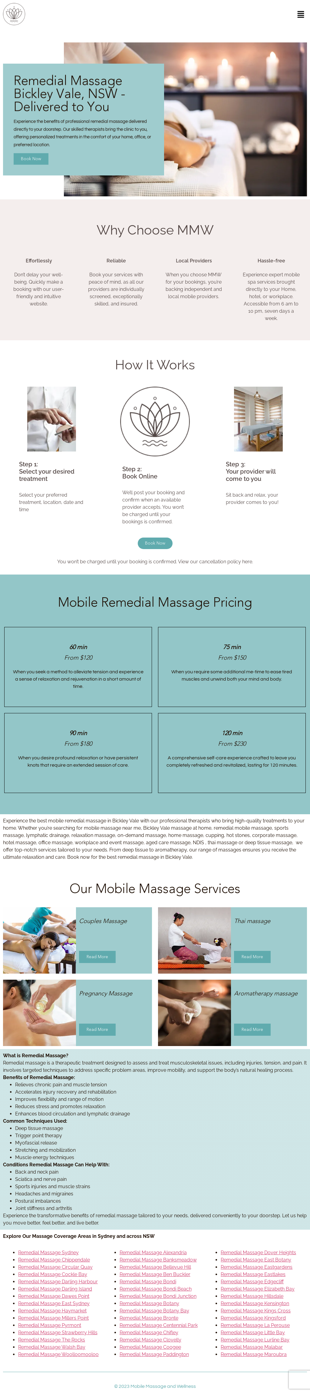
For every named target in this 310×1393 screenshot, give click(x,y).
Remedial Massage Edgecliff (252, 1282)
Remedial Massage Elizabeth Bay (258, 1289)
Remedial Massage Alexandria (153, 1252)
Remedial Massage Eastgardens (256, 1267)
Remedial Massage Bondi (148, 1282)
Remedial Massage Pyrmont (49, 1325)
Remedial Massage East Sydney (54, 1303)
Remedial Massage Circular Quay (55, 1267)
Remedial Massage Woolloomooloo (58, 1354)
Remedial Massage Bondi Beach (156, 1289)
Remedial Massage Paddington (154, 1354)
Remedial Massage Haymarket (52, 1311)
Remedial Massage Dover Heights (258, 1252)
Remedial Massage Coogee (150, 1347)
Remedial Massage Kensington (255, 1303)
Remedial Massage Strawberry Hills (57, 1332)
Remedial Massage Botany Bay (154, 1311)
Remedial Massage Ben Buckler (155, 1274)
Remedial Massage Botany (149, 1303)
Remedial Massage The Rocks (51, 1340)
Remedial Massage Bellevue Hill (155, 1267)
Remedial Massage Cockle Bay (52, 1274)
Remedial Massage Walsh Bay (51, 1347)
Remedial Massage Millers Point (53, 1318)
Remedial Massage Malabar (252, 1347)
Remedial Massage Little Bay (253, 1332)
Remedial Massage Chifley (149, 1332)
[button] (301, 15)
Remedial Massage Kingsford (253, 1318)
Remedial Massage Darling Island (55, 1289)
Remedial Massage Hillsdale (252, 1296)
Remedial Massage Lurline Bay (255, 1340)
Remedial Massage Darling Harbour (58, 1282)
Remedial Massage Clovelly (150, 1340)
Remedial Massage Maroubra (254, 1354)
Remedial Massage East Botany (256, 1260)
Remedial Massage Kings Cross (256, 1311)
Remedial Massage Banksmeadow (158, 1260)
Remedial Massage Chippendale (54, 1260)
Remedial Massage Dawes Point (53, 1296)
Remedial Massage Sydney (48, 1252)
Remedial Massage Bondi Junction (158, 1296)
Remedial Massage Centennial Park (159, 1325)
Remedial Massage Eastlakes (253, 1274)
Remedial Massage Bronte (149, 1318)
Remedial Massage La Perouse (255, 1325)
